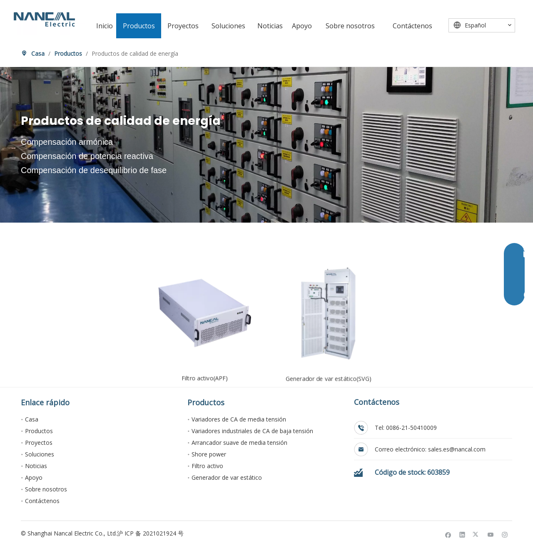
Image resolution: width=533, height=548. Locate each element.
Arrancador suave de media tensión (239, 442)
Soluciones (39, 454)
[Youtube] (491, 534)
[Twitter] (476, 534)
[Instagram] (505, 534)
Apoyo (33, 477)
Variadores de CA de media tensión (239, 419)
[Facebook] (448, 534)
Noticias (36, 466)
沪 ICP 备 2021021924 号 (150, 533)
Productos (39, 431)
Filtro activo (207, 466)
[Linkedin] (462, 534)
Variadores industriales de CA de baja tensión (252, 431)
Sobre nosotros (46, 489)
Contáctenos (42, 501)
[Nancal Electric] (44, 19)
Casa (31, 419)
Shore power (209, 454)
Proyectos (38, 442)
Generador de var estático (227, 477)
